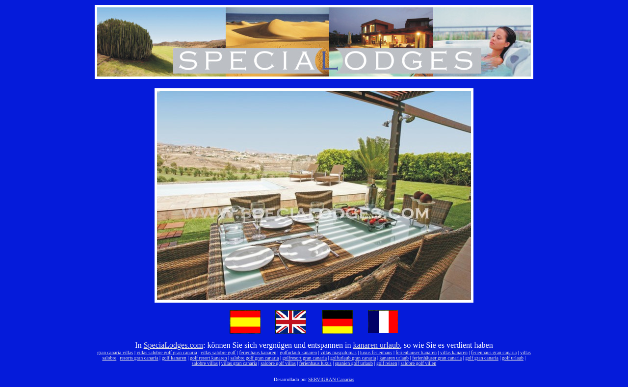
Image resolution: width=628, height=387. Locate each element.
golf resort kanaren (208, 358)
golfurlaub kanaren (298, 352)
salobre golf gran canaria (254, 358)
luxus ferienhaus (376, 352)
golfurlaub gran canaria (353, 358)
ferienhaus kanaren (257, 352)
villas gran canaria (239, 363)
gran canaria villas (115, 352)
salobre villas (205, 363)
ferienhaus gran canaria (494, 352)
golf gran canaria (481, 358)
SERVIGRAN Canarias (331, 379)
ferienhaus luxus (315, 363)
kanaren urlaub (376, 345)
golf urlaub (512, 358)
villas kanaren (454, 352)
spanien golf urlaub (354, 363)
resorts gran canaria (139, 358)
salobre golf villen (418, 363)
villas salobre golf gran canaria (166, 352)
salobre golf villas (278, 363)
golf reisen (386, 363)
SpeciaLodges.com (173, 345)
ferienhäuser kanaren (416, 352)
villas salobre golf (218, 352)
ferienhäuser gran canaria (437, 358)
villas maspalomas (338, 352)
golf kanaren (174, 358)
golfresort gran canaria (305, 358)
